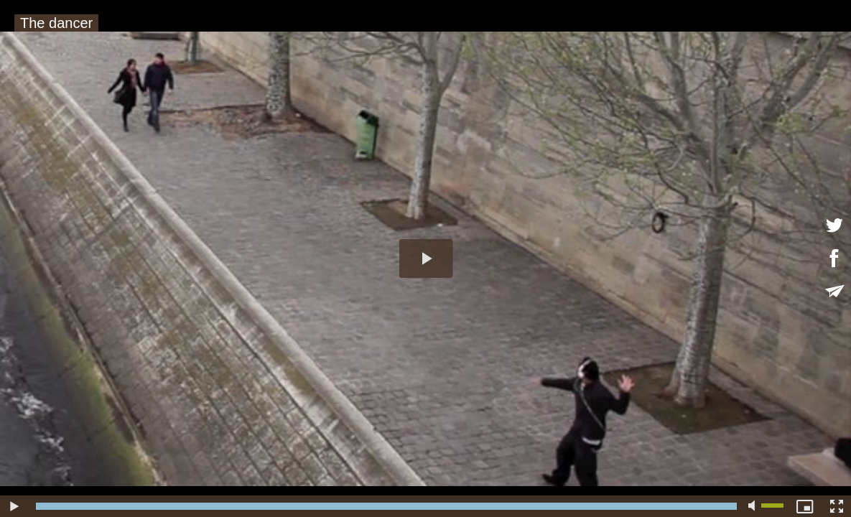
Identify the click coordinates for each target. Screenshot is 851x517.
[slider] (386, 506)
